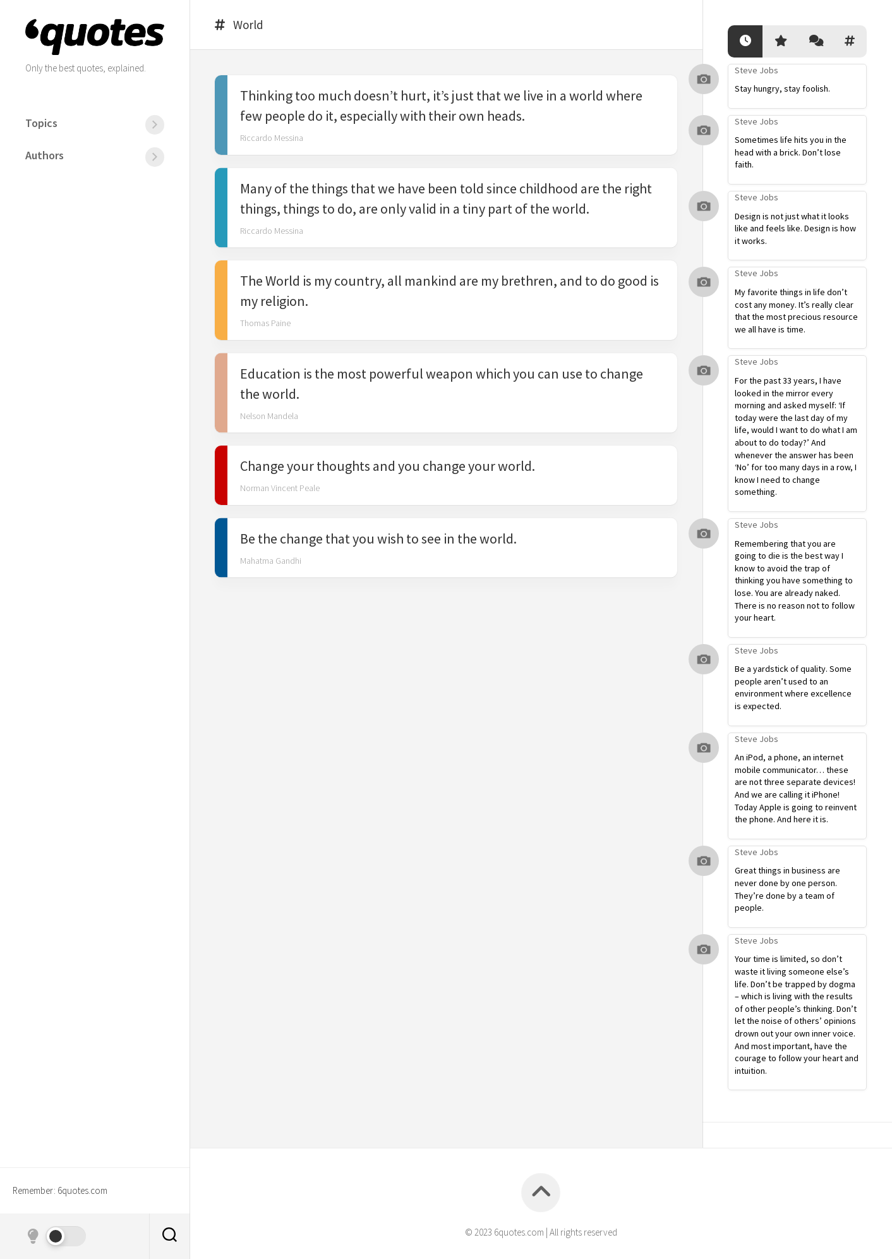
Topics (41, 123)
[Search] (169, 1236)
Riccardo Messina (271, 139)
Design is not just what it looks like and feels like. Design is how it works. (795, 228)
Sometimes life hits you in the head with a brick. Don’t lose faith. (791, 152)
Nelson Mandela (269, 416)
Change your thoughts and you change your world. (387, 467)
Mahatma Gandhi (270, 561)
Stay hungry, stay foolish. (782, 88)
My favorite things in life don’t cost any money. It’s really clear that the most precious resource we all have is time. (796, 310)
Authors (44, 155)
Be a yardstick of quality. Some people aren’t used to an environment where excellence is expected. (793, 687)
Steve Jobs (756, 70)
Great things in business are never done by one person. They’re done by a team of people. (787, 889)
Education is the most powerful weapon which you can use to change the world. (441, 384)
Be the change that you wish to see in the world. (378, 539)
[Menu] (154, 125)
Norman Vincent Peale (280, 489)
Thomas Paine (265, 324)
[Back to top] (540, 1192)
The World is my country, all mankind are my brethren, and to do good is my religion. (449, 292)
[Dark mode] (55, 1236)
